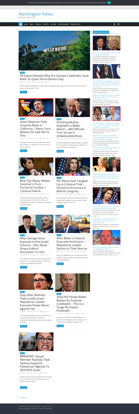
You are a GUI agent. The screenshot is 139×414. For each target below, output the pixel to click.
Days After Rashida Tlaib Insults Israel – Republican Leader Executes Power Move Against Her (34, 302)
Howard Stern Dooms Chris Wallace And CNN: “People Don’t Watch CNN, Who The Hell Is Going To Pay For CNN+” (106, 97)
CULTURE (53, 24)
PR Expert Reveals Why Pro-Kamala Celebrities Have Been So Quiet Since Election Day (54, 77)
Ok (109, 2)
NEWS (31, 24)
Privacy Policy (75, 24)
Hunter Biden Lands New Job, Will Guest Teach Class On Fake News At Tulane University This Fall (105, 220)
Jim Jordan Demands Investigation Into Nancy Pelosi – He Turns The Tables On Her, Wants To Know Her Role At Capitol (106, 125)
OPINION (38, 24)
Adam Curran (37, 82)
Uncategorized (63, 24)
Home (26, 24)
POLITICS (45, 24)
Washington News (36, 14)
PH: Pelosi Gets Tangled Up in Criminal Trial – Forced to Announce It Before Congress (72, 186)
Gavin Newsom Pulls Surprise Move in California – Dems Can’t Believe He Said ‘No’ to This (35, 128)
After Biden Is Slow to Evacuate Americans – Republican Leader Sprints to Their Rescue (72, 243)
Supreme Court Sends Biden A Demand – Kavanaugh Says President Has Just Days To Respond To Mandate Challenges (106, 137)
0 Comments (46, 82)
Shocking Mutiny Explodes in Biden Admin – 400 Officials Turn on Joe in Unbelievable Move (70, 129)
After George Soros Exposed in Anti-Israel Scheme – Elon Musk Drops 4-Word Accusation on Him (34, 245)
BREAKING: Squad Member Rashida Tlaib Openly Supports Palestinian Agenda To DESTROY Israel (35, 363)
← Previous (23, 398)
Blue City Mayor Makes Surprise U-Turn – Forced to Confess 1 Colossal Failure (35, 186)
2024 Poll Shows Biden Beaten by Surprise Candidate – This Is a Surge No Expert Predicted (71, 303)
